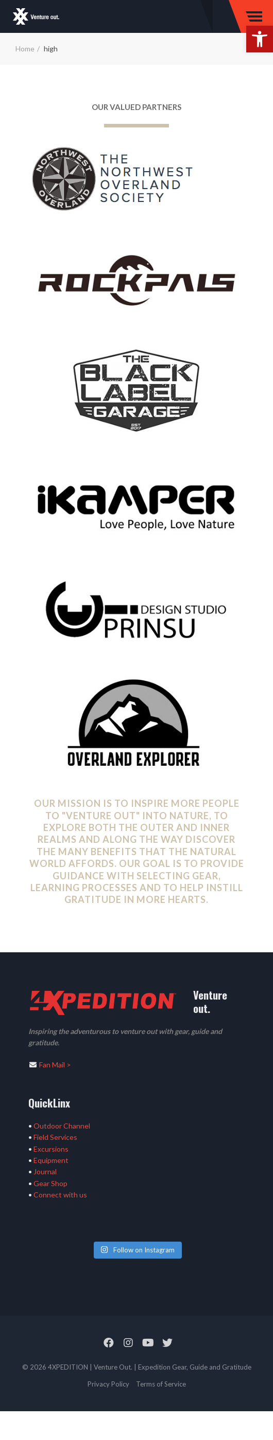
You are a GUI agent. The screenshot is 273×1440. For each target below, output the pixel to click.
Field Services (55, 1137)
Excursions (51, 1148)
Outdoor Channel (61, 1125)
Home (25, 48)
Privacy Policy (108, 1384)
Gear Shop (50, 1183)
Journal (45, 1171)
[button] (259, 39)
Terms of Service (161, 1384)
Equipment (51, 1160)
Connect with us (60, 1194)
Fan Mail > (55, 1064)
